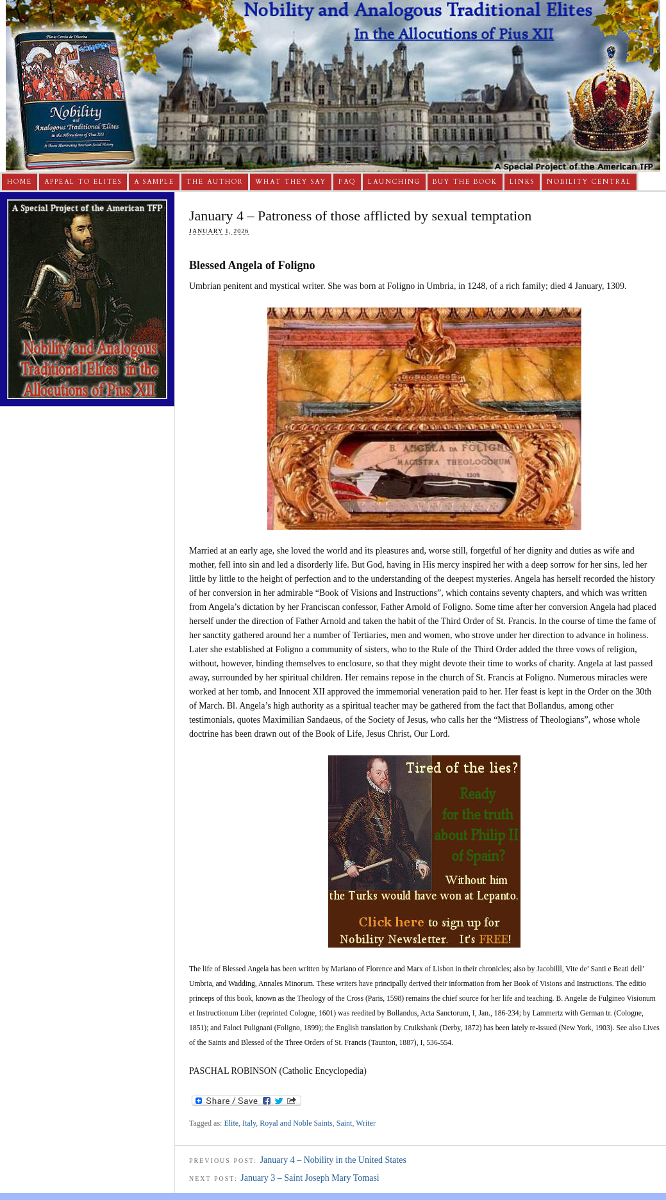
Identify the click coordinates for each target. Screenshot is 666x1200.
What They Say (290, 181)
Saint (345, 1123)
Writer (366, 1123)
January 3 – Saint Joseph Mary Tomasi (309, 1178)
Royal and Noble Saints (296, 1123)
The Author (215, 181)
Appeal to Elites (83, 181)
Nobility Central (589, 181)
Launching (394, 181)
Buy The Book (465, 181)
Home (19, 181)
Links (522, 181)
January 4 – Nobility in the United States (333, 1160)
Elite (231, 1123)
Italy (249, 1123)
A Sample (154, 181)
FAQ (347, 181)
